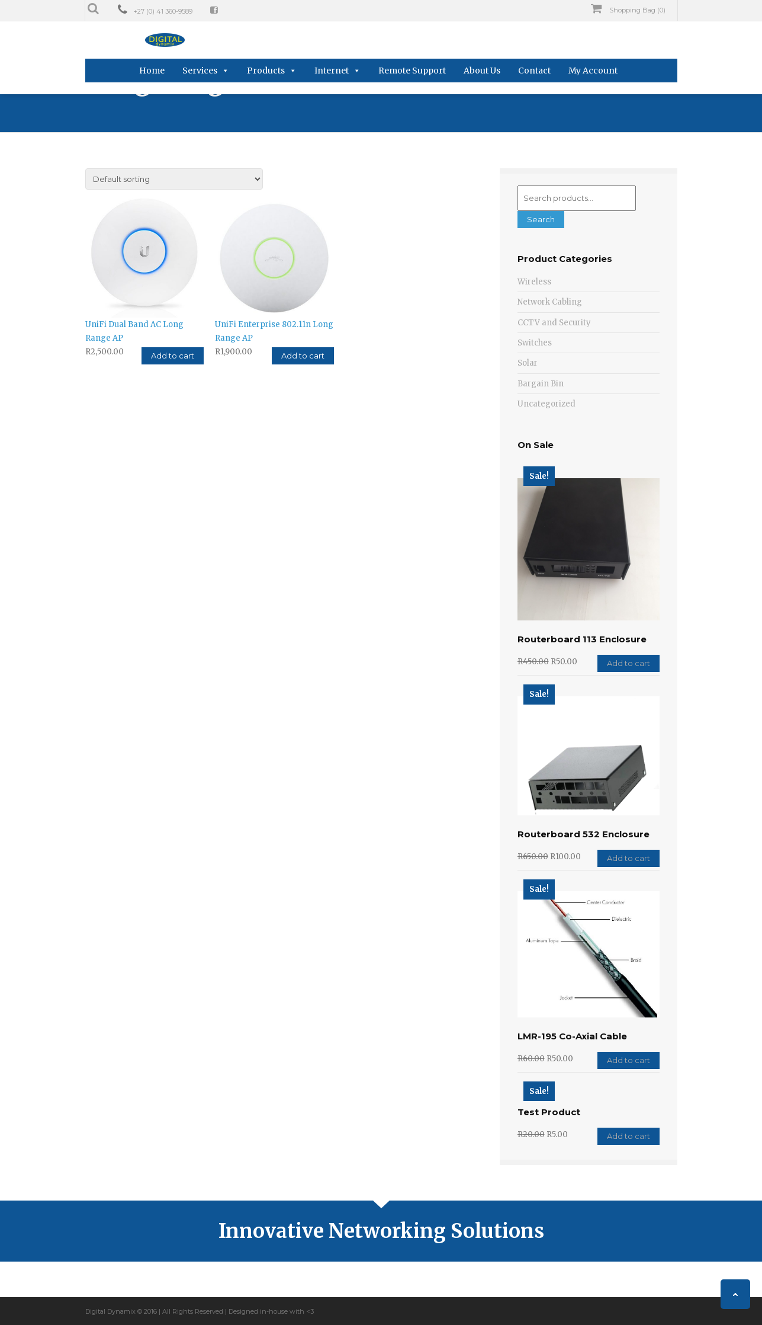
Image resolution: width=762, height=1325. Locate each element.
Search (541, 219)
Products (266, 70)
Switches (534, 343)
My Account (593, 70)
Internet (331, 70)
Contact (534, 70)
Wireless (534, 282)
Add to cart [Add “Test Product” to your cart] (628, 1136)
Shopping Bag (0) (628, 9)
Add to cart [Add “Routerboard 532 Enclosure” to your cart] (628, 858)
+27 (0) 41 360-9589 (162, 11)
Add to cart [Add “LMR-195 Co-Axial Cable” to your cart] (628, 1060)
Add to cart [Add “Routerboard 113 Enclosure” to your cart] (628, 663)
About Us (482, 70)
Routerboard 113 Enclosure (582, 639)
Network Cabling (549, 302)
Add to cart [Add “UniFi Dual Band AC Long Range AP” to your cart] (172, 353)
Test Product (548, 1112)
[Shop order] (174, 179)
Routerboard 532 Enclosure (583, 834)
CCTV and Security (554, 323)
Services (199, 70)
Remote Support (412, 70)
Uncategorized (546, 404)
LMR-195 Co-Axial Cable (572, 1036)
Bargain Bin (540, 384)
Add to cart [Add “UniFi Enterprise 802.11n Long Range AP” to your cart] (302, 353)
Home (152, 70)
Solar (527, 363)
